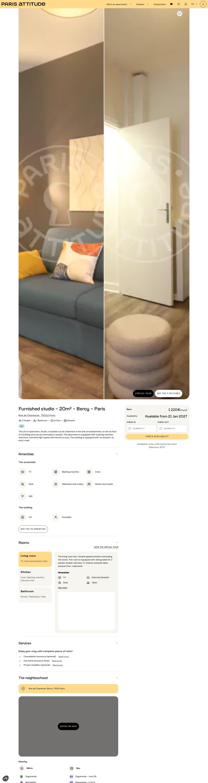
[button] (5, 778)
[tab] (119, 4)
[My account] (203, 4)
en (194, 4)
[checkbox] (179, 13)
